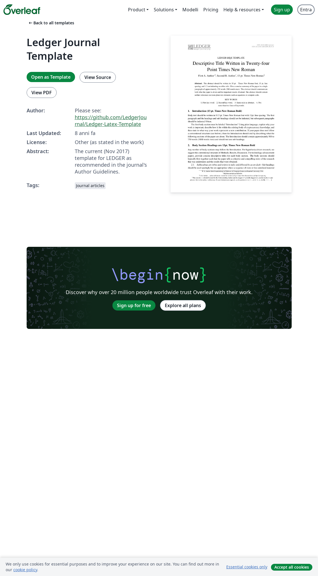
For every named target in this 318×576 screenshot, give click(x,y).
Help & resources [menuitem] (242, 10)
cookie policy (25, 569)
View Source (97, 77)
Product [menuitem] (136, 10)
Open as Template (51, 77)
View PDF (41, 92)
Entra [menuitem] (306, 10)
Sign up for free (134, 305)
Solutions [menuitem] (164, 10)
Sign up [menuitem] (282, 10)
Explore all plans (183, 305)
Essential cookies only (246, 566)
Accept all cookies (291, 567)
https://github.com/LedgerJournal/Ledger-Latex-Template (111, 120)
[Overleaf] (21, 9)
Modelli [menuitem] (190, 10)
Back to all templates (51, 22)
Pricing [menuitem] (210, 10)
